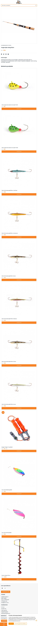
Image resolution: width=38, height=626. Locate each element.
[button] (1, 54)
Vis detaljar (19, 108)
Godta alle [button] (11, 623)
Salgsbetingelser (4, 611)
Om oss (2, 607)
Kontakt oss (3, 608)
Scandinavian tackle (6, 45)
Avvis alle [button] (16, 623)
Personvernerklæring (5, 613)
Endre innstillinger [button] (23, 623)
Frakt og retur (4, 610)
